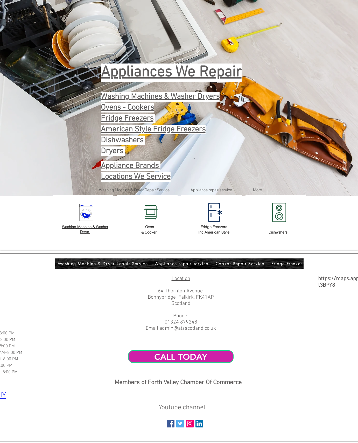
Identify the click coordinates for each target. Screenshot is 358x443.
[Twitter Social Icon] (180, 423)
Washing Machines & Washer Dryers (160, 97)
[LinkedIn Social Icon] (199, 423)
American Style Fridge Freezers (153, 129)
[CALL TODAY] (181, 356)
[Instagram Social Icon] (190, 423)
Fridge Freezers (127, 118)
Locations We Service (136, 177)
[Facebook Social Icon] (170, 423)
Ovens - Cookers (127, 107)
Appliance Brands (130, 166)
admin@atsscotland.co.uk (187, 328)
